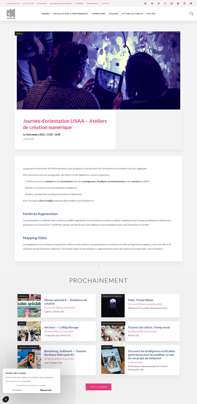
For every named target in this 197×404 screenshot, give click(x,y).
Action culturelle (132, 14)
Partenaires (92, 3)
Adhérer (79, 3)
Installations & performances (70, 14)
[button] (5, 399)
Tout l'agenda (98, 387)
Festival (151, 14)
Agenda (45, 14)
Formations (98, 14)
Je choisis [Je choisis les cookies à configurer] (17, 390)
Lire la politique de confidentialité (18, 381)
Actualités (28, 3)
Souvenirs (42, 3)
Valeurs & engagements (61, 3)
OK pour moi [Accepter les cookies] (46, 390)
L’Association (13, 3)
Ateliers (113, 14)
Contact (105, 3)
